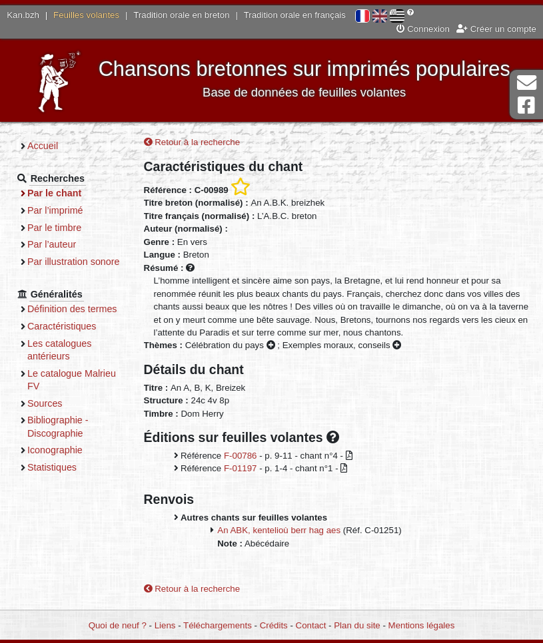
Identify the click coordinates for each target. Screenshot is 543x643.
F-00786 (240, 456)
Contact (311, 625)
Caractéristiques (62, 326)
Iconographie (55, 450)
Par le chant (54, 193)
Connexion (423, 29)
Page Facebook (526, 105)
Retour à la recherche (192, 142)
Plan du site (357, 625)
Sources (45, 403)
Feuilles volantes (86, 15)
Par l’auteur (51, 244)
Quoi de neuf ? (118, 625)
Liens (165, 625)
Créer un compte (496, 29)
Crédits (274, 625)
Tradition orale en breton (181, 15)
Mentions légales (421, 625)
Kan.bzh (23, 15)
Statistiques (52, 467)
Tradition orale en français (295, 15)
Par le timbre (54, 227)
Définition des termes (72, 309)
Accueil (42, 145)
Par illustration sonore (73, 261)
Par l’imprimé (55, 210)
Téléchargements (217, 625)
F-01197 (240, 468)
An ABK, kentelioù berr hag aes (278, 530)
